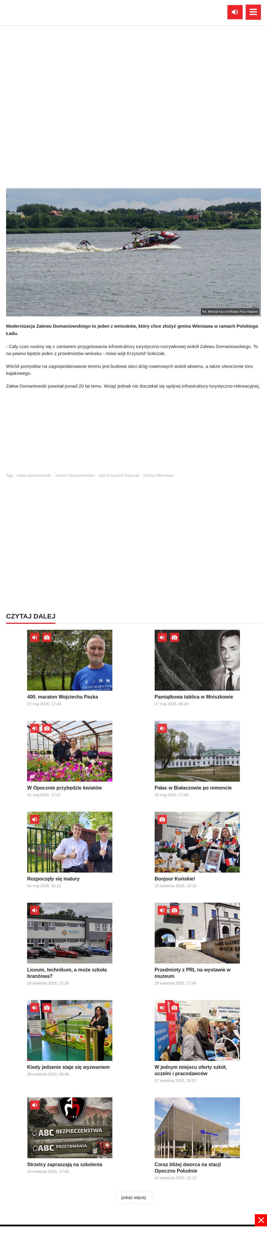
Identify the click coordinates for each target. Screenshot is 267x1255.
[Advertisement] (133, 434)
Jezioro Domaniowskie (74, 475)
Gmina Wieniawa (158, 475)
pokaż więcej (133, 1197)
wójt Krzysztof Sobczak (119, 475)
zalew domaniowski (34, 475)
